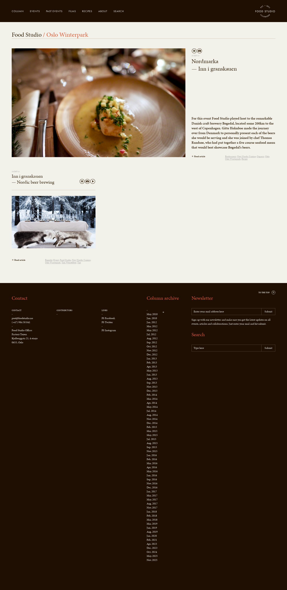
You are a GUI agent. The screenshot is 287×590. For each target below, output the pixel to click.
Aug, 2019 (152, 532)
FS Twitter (107, 322)
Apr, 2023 (152, 544)
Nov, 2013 (152, 387)
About (102, 11)
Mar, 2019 (152, 524)
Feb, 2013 (152, 362)
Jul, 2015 (151, 439)
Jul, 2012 (151, 334)
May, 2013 (152, 370)
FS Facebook (108, 318)
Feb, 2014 (152, 395)
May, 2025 (152, 556)
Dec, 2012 (152, 354)
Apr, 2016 (152, 467)
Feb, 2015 (152, 427)
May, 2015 (152, 435)
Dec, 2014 (152, 423)
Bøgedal (48, 260)
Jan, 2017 (152, 491)
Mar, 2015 (152, 431)
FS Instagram (109, 330)
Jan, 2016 (152, 455)
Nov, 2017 (152, 507)
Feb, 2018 (152, 515)
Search (118, 11)
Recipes (87, 11)
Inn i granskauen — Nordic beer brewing (33, 179)
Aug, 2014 (152, 415)
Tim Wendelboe (69, 262)
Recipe (245, 159)
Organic (260, 156)
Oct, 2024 (152, 552)
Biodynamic (230, 156)
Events (35, 11)
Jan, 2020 (152, 536)
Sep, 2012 (152, 342)
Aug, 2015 (152, 443)
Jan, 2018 (152, 511)
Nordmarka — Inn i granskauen (214, 65)
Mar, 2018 (152, 520)
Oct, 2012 (152, 346)
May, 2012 (152, 330)
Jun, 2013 (152, 374)
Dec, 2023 (152, 548)
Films (72, 11)
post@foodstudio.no (22, 318)
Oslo (267, 156)
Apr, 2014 (152, 403)
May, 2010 (152, 314)
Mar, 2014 (152, 399)
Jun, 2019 (152, 528)
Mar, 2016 (152, 463)
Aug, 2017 (152, 503)
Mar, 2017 (152, 495)
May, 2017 (152, 499)
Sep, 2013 (152, 383)
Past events (54, 11)
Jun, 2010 (152, 318)
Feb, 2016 (152, 459)
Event (56, 260)
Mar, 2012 (152, 326)
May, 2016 (152, 471)
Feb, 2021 (152, 540)
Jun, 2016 (152, 475)
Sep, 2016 (152, 479)
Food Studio (265, 11)
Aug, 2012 (152, 338)
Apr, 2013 (152, 366)
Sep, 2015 (152, 447)
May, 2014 (152, 407)
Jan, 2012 (152, 322)
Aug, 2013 (152, 378)
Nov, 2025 (152, 560)
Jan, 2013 (152, 358)
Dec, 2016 (152, 487)
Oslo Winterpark (233, 159)
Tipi (79, 262)
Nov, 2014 (152, 419)
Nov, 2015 (152, 451)
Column (18, 11)
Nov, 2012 (152, 350)
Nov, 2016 (152, 483)
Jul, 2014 (151, 411)
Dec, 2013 (152, 391)
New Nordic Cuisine (246, 156)
